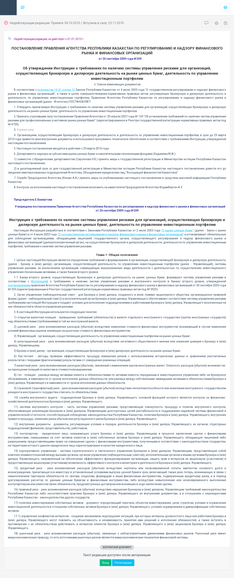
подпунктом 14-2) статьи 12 (56, 89)
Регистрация (123, 562)
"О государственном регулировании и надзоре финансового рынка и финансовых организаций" (120, 234)
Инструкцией (39, 281)
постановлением (19, 285)
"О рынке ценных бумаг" (177, 230)
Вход (105, 562)
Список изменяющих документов (117, 84)
